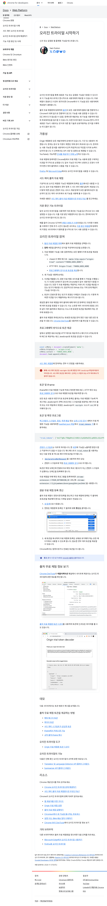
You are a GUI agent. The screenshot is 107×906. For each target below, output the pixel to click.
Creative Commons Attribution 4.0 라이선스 (79, 855)
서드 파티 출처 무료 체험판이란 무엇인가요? (69, 199)
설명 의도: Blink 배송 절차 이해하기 (58, 818)
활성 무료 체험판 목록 (53, 243)
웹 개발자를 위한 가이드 (54, 801)
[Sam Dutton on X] (51, 52)
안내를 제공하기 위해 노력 (67, 154)
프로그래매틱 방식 (47, 393)
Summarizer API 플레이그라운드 (57, 768)
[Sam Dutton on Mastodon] (57, 52)
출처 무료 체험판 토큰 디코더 (51, 624)
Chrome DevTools (61, 321)
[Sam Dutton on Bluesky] (61, 52)
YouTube (86, 884)
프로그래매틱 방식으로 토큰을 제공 (63, 270)
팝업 (59, 421)
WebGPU (28, 15)
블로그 (60, 3)
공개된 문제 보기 (40, 884)
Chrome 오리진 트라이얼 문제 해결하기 (60, 787)
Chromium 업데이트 (66, 880)
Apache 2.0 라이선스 (62, 858)
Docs (6, 10)
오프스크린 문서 (80, 421)
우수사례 (51, 3)
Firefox (43, 171)
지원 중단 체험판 (83, 226)
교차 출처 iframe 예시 (53, 735)
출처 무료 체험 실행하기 (54, 810)
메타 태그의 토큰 (51, 718)
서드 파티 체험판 (46, 363)
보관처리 (62, 887)
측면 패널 (65, 421)
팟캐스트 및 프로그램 (66, 891)
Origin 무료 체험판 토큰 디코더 (56, 747)
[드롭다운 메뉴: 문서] (42, 2)
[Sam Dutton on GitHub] (54, 52)
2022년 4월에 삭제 (69, 558)
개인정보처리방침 (46, 901)
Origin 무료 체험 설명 (53, 806)
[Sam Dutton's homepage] (64, 52)
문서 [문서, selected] (38, 3)
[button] (14, 81)
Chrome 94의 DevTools (54, 823)
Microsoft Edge (55, 171)
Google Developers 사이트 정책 (46, 860)
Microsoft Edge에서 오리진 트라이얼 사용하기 (63, 840)
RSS (84, 891)
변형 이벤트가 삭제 (69, 223)
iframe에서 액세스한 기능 (54, 731)
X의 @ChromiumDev (90, 880)
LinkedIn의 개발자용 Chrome (93, 887)
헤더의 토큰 (49, 722)
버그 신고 (38, 880)
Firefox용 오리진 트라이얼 (55, 844)
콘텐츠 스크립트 (46, 447)
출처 (64, 110)
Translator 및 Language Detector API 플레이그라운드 (66, 764)
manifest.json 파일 (66, 424)
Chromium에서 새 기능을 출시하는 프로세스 (62, 814)
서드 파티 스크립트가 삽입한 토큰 (57, 726)
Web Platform (19, 10)
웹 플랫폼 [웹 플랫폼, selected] (6, 15)
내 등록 (47, 504)
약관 (36, 901)
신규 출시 (17, 15)
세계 (74, 447)
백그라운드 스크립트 (48, 421)
